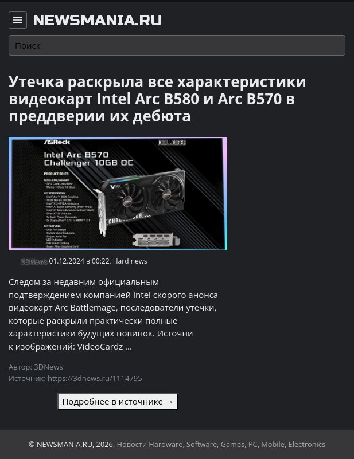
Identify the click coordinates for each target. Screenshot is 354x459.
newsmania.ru (97, 20)
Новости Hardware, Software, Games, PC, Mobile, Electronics (221, 444)
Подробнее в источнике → (117, 401)
